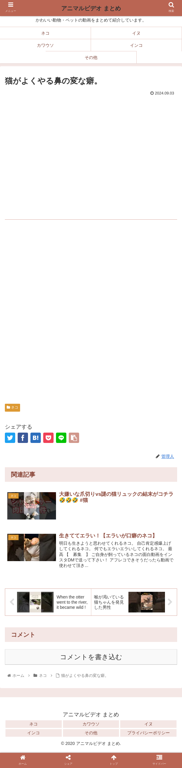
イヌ (148, 724)
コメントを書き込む (91, 657)
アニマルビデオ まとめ (91, 8)
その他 (91, 733)
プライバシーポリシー (148, 733)
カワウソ (91, 724)
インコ (33, 733)
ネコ (12, 407)
